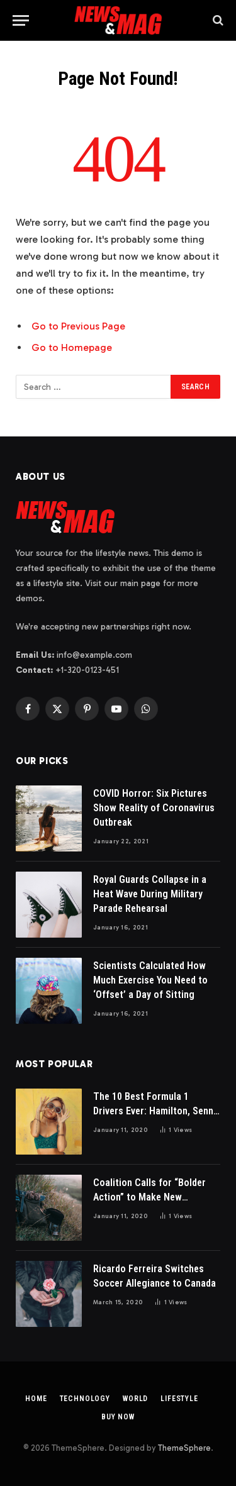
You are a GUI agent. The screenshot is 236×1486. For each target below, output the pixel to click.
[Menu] (21, 20)
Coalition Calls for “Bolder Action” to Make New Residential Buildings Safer (150, 1197)
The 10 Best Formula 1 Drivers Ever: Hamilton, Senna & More (155, 1110)
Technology (85, 1398)
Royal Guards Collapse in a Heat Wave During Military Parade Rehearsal (149, 893)
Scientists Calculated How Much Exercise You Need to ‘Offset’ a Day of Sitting (150, 980)
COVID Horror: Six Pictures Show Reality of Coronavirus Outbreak (154, 807)
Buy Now (118, 1416)
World (135, 1398)
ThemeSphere (184, 1448)
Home (36, 1398)
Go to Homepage (71, 347)
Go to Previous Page (78, 326)
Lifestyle (179, 1398)
